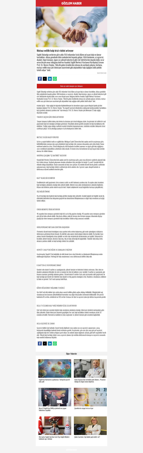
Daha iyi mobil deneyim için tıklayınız (71, 86)
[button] (40, 79)
